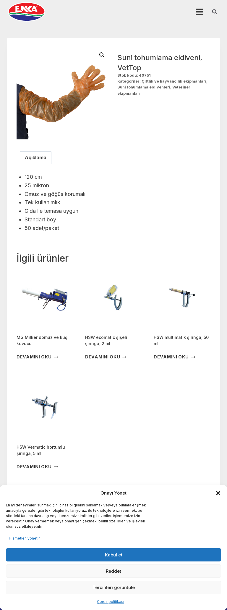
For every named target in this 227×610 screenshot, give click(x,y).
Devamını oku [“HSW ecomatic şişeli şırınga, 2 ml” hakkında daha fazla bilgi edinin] (106, 356)
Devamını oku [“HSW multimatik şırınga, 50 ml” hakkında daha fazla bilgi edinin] (174, 356)
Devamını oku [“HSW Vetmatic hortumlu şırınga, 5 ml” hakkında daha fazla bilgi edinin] (37, 466)
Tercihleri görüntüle (114, 587)
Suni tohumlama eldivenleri (143, 87)
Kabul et (113, 555)
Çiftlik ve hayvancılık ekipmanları (174, 81)
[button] (218, 493)
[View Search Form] (214, 12)
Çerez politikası (110, 601)
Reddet (113, 571)
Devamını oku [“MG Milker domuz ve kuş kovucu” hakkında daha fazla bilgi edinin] (37, 356)
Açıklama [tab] (35, 157)
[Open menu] (199, 12)
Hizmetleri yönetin (24, 538)
